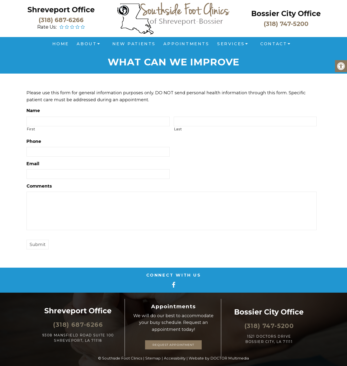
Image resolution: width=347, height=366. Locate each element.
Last (178, 129)
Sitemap (153, 358)
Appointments (186, 43)
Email (33, 163)
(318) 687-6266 (61, 19)
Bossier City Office (286, 13)
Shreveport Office (61, 9)
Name (33, 110)
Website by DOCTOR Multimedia (219, 358)
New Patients (134, 43)
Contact (273, 43)
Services (231, 43)
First (31, 129)
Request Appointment (173, 345)
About (87, 43)
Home (60, 43)
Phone (34, 141)
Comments (39, 186)
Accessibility (175, 358)
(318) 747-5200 (286, 23)
